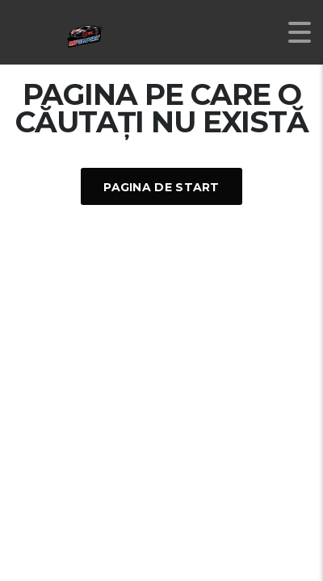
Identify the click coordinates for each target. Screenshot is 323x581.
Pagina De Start (161, 187)
